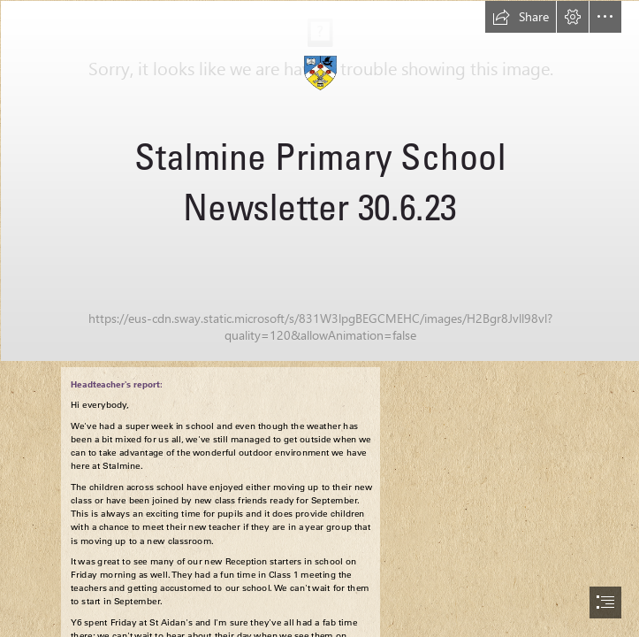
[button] (520, 17)
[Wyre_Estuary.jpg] (319, 180)
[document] (319, 318)
